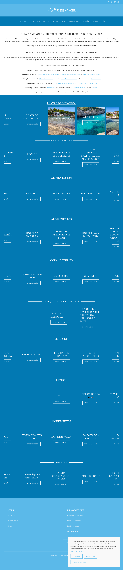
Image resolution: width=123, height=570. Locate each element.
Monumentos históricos (58, 74)
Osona (10, 526)
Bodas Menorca (13, 521)
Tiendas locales (72, 83)
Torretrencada (61, 436)
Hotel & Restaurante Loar (61, 234)
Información (61, 124)
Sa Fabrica (11, 516)
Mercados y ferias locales (69, 79)
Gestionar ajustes (82, 562)
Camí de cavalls (90, 21)
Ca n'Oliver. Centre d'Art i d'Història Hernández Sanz (89, 315)
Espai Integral (91, 193)
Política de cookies (73, 526)
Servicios (95, 87)
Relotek (61, 395)
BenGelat (32, 193)
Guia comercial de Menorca (45, 21)
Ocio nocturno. (96, 79)
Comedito (90, 275)
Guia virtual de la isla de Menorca (61, 555)
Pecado (32, 154)
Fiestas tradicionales (46, 79)
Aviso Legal (71, 537)
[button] (104, 21)
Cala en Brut (91, 117)
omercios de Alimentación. (88, 83)
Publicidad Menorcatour (75, 516)
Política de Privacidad (74, 521)
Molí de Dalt (91, 475)
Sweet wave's (61, 193)
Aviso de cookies (72, 532)
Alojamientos (51, 87)
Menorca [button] (24, 21)
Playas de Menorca (44, 74)
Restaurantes (62, 83)
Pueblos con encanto (73, 74)
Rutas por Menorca (71, 21)
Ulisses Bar (61, 275)
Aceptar (77, 556)
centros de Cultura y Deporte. (91, 74)
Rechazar (90, 556)
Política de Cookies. (77, 551)
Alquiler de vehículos (79, 87)
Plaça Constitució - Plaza (61, 475)
